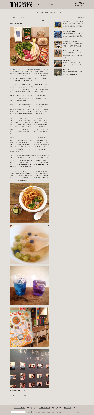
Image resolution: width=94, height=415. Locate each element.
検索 (29, 412)
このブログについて (50, 12)
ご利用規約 (59, 412)
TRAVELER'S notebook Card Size (71, 50)
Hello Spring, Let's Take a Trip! (70, 31)
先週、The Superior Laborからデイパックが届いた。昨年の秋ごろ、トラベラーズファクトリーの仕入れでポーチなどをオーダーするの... (73, 73)
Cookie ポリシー (65, 412)
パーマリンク (24, 390)
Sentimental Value (67, 60)
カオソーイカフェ (26, 95)
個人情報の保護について (51, 412)
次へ (22, 17)
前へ (14, 17)
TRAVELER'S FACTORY (44, 407)
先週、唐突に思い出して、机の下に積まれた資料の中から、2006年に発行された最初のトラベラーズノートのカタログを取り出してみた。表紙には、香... (73, 45)
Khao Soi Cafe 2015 (16, 23)
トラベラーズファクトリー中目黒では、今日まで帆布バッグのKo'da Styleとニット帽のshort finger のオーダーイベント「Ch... (73, 64)
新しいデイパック (67, 69)
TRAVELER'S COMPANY (19, 407)
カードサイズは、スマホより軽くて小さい (73, 21)
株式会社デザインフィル (41, 412)
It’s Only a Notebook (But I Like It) (71, 41)
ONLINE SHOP (67, 407)
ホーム (33, 12)
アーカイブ (40, 12)
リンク (59, 12)
